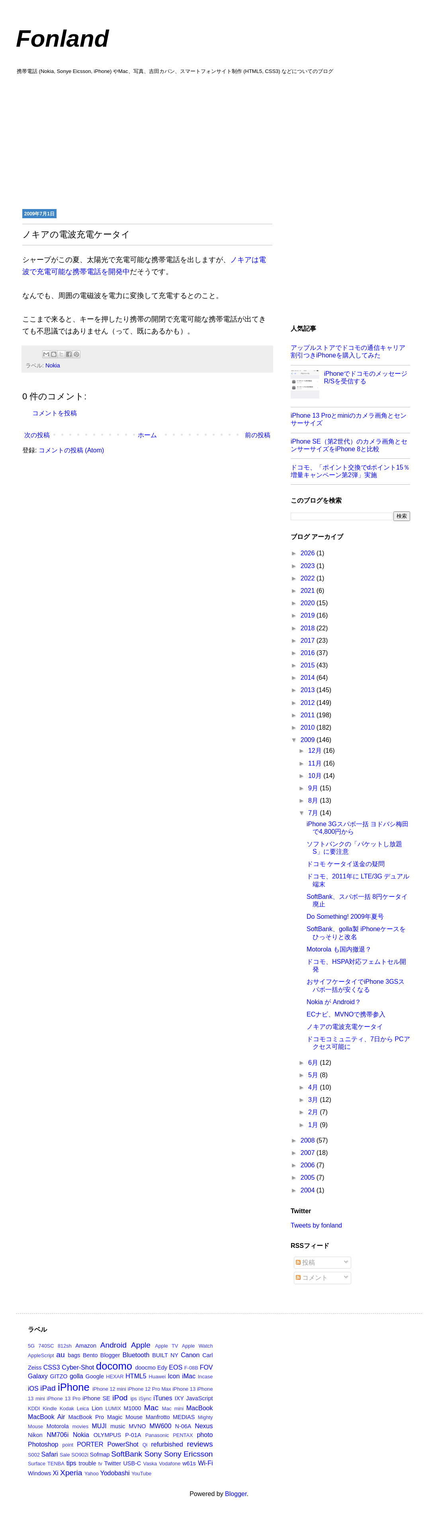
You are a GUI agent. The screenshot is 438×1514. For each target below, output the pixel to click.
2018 (309, 628)
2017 (309, 640)
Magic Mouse (125, 1417)
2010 (309, 727)
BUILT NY (165, 1355)
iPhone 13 (184, 1389)
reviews (200, 1444)
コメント (312, 1277)
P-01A (133, 1435)
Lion (97, 1408)
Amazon (85, 1345)
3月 (314, 1099)
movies (80, 1426)
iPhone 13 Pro (63, 1398)
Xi (55, 1473)
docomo (114, 1366)
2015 (309, 665)
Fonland (62, 38)
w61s (189, 1463)
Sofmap (100, 1454)
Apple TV (166, 1346)
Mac (151, 1407)
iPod (119, 1398)
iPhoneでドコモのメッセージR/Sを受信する (365, 377)
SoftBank (126, 1454)
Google (95, 1376)
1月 (314, 1124)
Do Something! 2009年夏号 (345, 916)
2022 (309, 578)
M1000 (132, 1408)
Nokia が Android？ (334, 1002)
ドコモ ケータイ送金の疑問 (346, 864)
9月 (314, 788)
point (67, 1445)
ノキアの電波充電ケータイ (345, 1026)
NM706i (57, 1434)
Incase (205, 1377)
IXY (179, 1398)
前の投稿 (257, 435)
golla (76, 1376)
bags (74, 1355)
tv (100, 1464)
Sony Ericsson (188, 1454)
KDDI (34, 1408)
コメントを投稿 (54, 413)
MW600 (160, 1426)
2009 (309, 739)
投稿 (305, 1262)
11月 (315, 763)
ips (133, 1398)
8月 (314, 800)
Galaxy (38, 1376)
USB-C (132, 1463)
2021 (309, 590)
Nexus (204, 1426)
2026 (309, 553)
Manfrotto (158, 1417)
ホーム (147, 435)
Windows (39, 1473)
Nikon (35, 1435)
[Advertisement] (219, 141)
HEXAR (114, 1377)
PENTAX (183, 1435)
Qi (145, 1445)
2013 (309, 690)
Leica (83, 1408)
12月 (315, 750)
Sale (65, 1455)
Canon (190, 1355)
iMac (189, 1376)
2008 (309, 1140)
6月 (314, 1062)
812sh (65, 1346)
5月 (314, 1075)
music (117, 1426)
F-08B (191, 1368)
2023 (309, 566)
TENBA (56, 1464)
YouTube (141, 1473)
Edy (162, 1367)
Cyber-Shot (78, 1367)
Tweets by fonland (316, 1225)
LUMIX (113, 1408)
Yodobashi (115, 1473)
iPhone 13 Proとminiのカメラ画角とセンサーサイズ (349, 419)
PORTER (90, 1444)
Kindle (50, 1408)
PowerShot (122, 1444)
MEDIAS (184, 1417)
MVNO (137, 1426)
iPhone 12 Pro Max (149, 1389)
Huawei (157, 1377)
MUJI (99, 1426)
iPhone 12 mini (109, 1389)
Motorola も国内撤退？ (339, 949)
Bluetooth (136, 1355)
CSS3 (51, 1367)
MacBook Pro (86, 1417)
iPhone (74, 1387)
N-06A (183, 1426)
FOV (206, 1367)
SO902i (79, 1455)
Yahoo (91, 1473)
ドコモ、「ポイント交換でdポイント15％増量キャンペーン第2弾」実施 (350, 471)
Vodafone (169, 1464)
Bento (90, 1355)
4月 (314, 1087)
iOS (33, 1388)
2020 (309, 603)
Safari (49, 1454)
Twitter (112, 1463)
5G (31, 1346)
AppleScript (41, 1355)
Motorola (58, 1426)
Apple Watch (197, 1346)
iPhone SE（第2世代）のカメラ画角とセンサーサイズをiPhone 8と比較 (349, 445)
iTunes (162, 1398)
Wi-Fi (205, 1463)
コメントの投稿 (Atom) (71, 450)
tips (71, 1463)
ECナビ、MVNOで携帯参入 (346, 1014)
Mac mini (173, 1408)
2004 (309, 1190)
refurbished (167, 1444)
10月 (315, 775)
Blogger (110, 1355)
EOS (175, 1367)
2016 (309, 652)
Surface (36, 1464)
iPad (47, 1388)
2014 (309, 677)
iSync (145, 1398)
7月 (314, 812)
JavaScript (199, 1398)
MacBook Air (46, 1416)
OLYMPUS (107, 1435)
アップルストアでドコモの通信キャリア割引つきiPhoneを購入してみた (348, 351)
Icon (174, 1376)
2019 (309, 615)
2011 (309, 715)
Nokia (52, 365)
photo (205, 1434)
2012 (309, 702)
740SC (46, 1346)
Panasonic (157, 1435)
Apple (141, 1345)
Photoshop (43, 1444)
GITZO (59, 1376)
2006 (309, 1165)
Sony (153, 1454)
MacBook (199, 1408)
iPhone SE (96, 1398)
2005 (309, 1177)
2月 (314, 1112)
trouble (87, 1463)
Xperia (71, 1473)
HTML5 (135, 1376)
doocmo (145, 1367)
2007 (309, 1152)
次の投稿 (37, 435)
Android (113, 1345)
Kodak (67, 1408)
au (60, 1354)
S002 (34, 1455)
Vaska (150, 1464)
